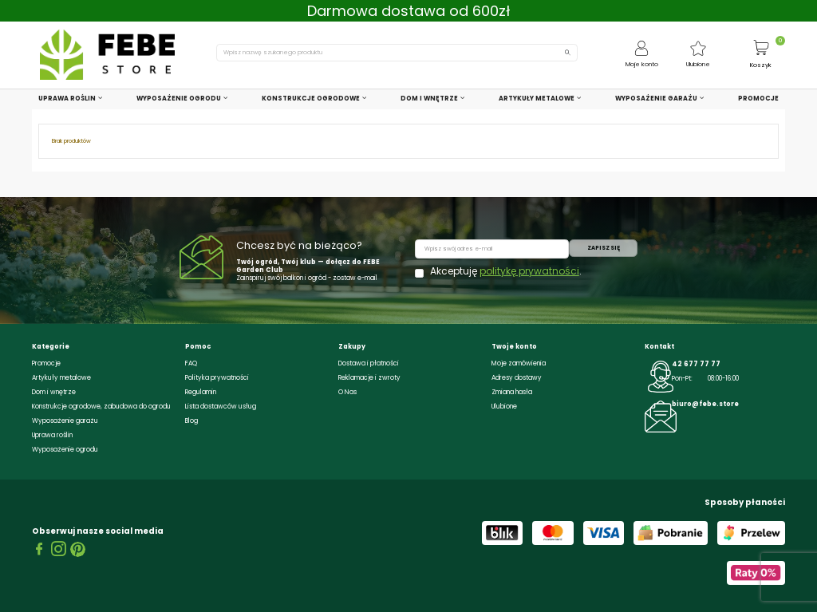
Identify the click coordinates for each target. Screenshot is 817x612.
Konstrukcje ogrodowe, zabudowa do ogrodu (101, 406)
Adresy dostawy (516, 377)
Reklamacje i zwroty (369, 377)
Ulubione (504, 406)
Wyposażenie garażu (65, 421)
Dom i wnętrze (54, 392)
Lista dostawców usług (220, 406)
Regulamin (200, 392)
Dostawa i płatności (368, 363)
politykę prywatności (529, 271)
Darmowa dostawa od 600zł (409, 11)
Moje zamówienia (518, 363)
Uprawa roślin (52, 435)
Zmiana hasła (511, 392)
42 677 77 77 (696, 364)
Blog (191, 421)
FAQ (191, 363)
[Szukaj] (397, 52)
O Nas (347, 392)
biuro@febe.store (705, 404)
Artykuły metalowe (61, 377)
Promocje (46, 363)
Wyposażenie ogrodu (65, 449)
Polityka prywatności (217, 377)
